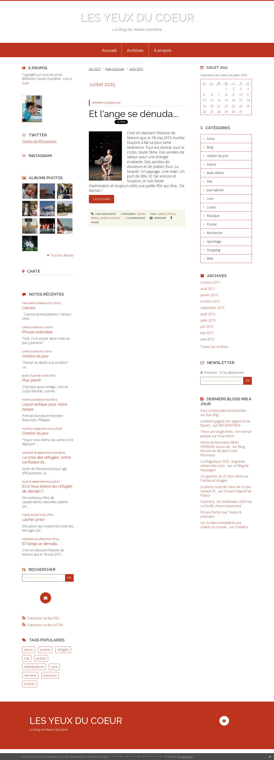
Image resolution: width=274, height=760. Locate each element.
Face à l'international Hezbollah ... (224, 410)
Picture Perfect (211, 512)
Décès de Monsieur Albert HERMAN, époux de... (219, 444)
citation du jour (217, 156)
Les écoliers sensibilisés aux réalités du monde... (220, 524)
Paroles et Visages (213, 480)
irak (26, 658)
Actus (211, 138)
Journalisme (215, 190)
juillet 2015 (208, 320)
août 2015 (136, 69)
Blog (210, 147)
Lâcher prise (33, 519)
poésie (41, 658)
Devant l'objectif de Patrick (225, 493)
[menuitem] (109, 50)
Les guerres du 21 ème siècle (221, 476)
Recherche (214, 233)
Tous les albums (62, 255)
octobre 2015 (210, 301)
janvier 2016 (209, 295)
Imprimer (158, 218)
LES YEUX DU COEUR (137, 17)
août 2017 (207, 289)
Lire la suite (101, 199)
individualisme (34, 666)
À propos (162, 50)
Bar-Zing (212, 415)
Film (209, 181)
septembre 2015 (212, 308)
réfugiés (63, 649)
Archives (135, 50)
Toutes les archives (214, 347)
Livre (210, 198)
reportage (214, 241)
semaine (30, 675)
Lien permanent (103, 214)
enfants (29, 684)
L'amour (29, 308)
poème (45, 649)
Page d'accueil (114, 69)
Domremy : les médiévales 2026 (223, 501)
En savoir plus (185, 756)
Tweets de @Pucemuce (39, 141)
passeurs (50, 675)
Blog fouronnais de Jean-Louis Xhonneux (222, 450)
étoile (171, 214)
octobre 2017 (210, 282)
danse (28, 649)
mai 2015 (207, 333)
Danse (141, 214)
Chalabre (241, 527)
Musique (213, 215)
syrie (54, 666)
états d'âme (215, 173)
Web (210, 258)
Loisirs (211, 207)
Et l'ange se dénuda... (40, 544)
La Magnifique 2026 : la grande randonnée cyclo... (222, 463)
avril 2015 (207, 339)
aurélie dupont (110, 218)
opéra (95, 218)
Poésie (212, 224)
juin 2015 (95, 69)
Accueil (109, 50)
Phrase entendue (37, 332)
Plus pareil (31, 380)
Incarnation (225, 436)
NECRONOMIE (229, 425)
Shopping (213, 250)
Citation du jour (35, 356)
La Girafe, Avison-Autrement (220, 506)
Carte (33, 271)
